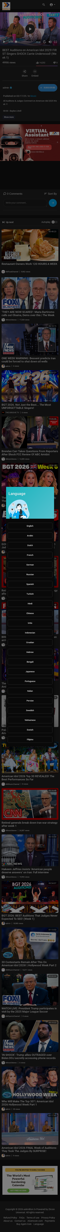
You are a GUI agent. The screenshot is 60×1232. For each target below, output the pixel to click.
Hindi (30, 603)
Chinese (30, 613)
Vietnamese (30, 720)
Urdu (30, 623)
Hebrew (30, 652)
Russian (30, 574)
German (30, 565)
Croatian (30, 642)
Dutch (30, 545)
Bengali (30, 662)
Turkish (30, 594)
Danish (30, 730)
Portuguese (30, 681)
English (30, 526)
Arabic (30, 535)
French (30, 555)
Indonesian (30, 633)
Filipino (30, 739)
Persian (30, 700)
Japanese (30, 671)
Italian (30, 691)
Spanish (30, 584)
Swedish (30, 710)
